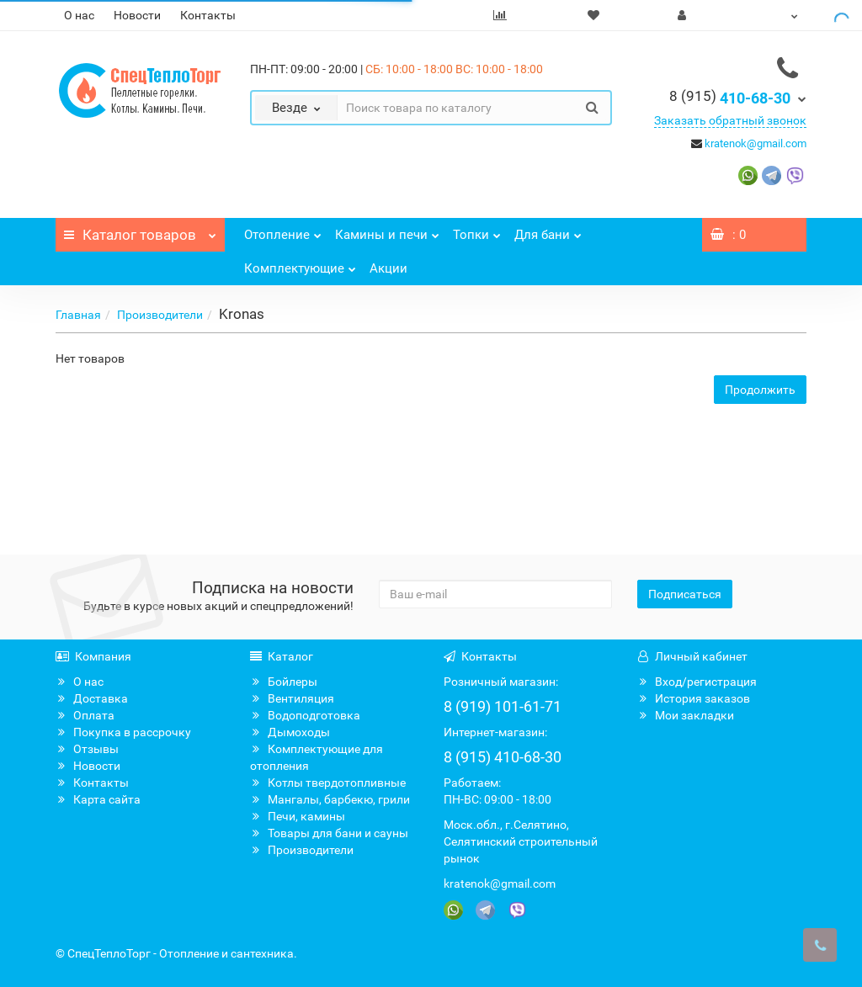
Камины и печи (387, 230)
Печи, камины (297, 816)
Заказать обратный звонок (730, 120)
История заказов (693, 698)
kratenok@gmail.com (755, 143)
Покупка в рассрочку (123, 732)
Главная (78, 314)
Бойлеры (283, 681)
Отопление (283, 230)
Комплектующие (300, 264)
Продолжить (760, 389)
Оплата (85, 715)
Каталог (140, 230)
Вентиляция (292, 698)
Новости (137, 15)
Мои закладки (685, 715)
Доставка (92, 698)
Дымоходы (290, 732)
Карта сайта (98, 799)
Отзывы (87, 749)
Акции (388, 268)
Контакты (208, 15)
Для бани (548, 230)
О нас (79, 15)
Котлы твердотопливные (328, 782)
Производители (160, 314)
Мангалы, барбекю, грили (330, 799)
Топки (477, 230)
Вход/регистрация (697, 681)
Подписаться (684, 594)
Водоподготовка (305, 715)
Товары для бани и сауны (329, 833)
